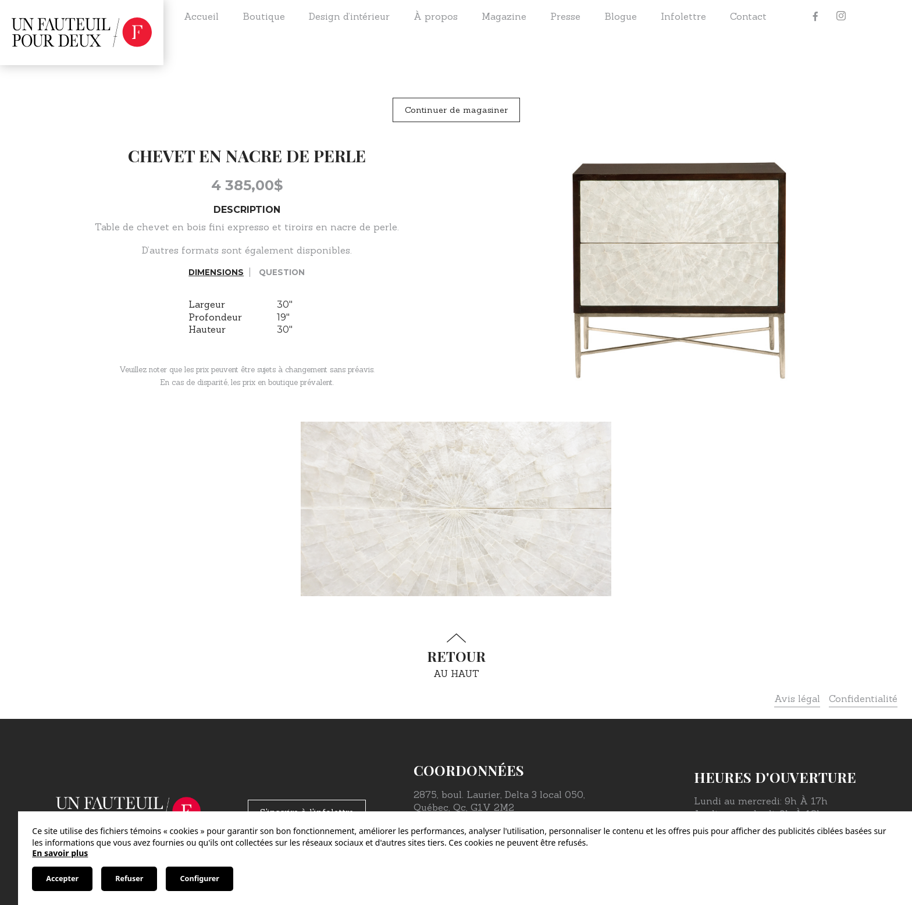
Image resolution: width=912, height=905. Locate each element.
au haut (456, 656)
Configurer (199, 878)
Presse (565, 16)
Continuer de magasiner (456, 110)
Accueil (201, 16)
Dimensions (216, 272)
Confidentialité (863, 698)
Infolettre (683, 16)
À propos (436, 16)
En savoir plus (60, 852)
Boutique (264, 16)
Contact (748, 16)
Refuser (129, 878)
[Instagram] (841, 16)
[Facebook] (815, 16)
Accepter (62, 878)
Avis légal (797, 698)
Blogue (620, 16)
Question (282, 272)
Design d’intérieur (349, 16)
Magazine (504, 16)
